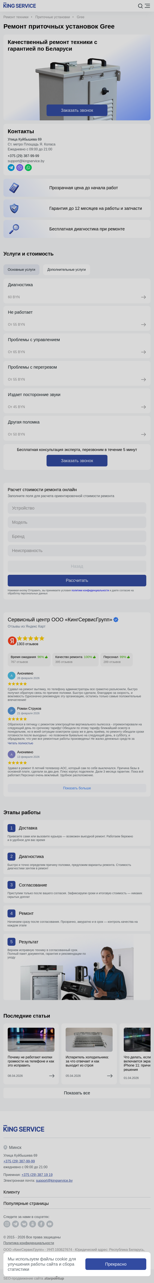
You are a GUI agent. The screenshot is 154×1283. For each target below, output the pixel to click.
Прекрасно (116, 1264)
